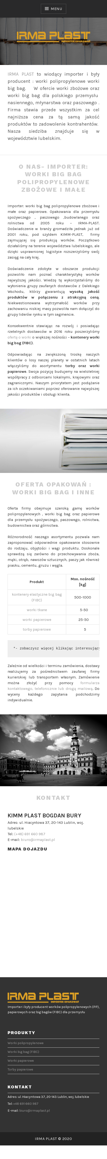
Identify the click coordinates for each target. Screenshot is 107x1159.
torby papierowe (37, 629)
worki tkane (37, 610)
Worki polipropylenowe (26, 1043)
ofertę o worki (19, 337)
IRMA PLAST (21, 74)
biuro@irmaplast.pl (38, 839)
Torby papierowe (20, 1069)
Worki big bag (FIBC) (23, 1052)
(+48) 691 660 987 (29, 834)
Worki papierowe (21, 1061)
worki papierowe (37, 619)
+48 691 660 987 (25, 1104)
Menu (56, 8)
